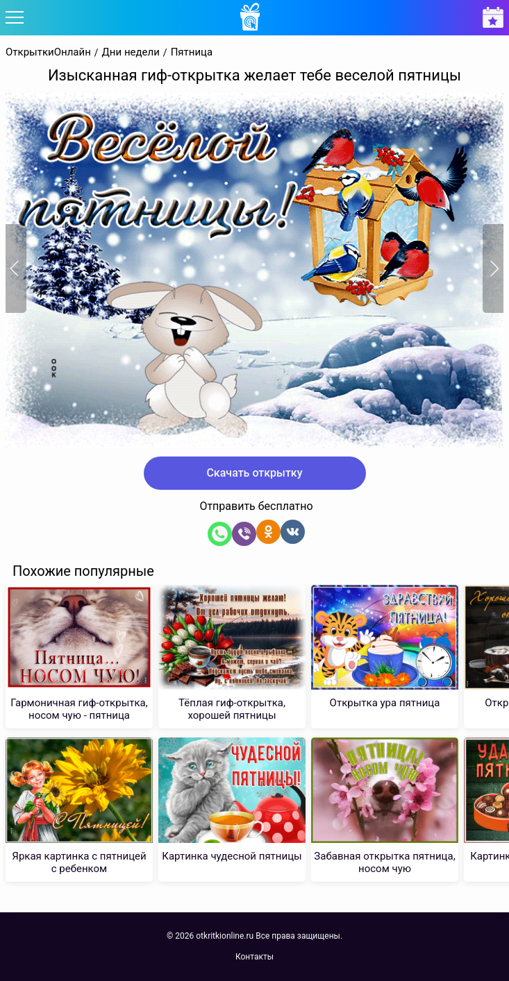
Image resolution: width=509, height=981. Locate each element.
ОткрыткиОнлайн (48, 52)
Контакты (254, 957)
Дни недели (131, 52)
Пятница (192, 52)
